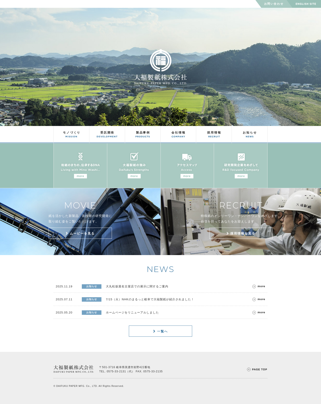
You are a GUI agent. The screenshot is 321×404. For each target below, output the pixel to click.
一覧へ (160, 331)
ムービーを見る (80, 233)
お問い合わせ (274, 3)
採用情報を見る (240, 233)
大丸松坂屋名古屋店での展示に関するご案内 (137, 286)
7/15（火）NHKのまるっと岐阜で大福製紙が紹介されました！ (150, 299)
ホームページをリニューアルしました (132, 312)
